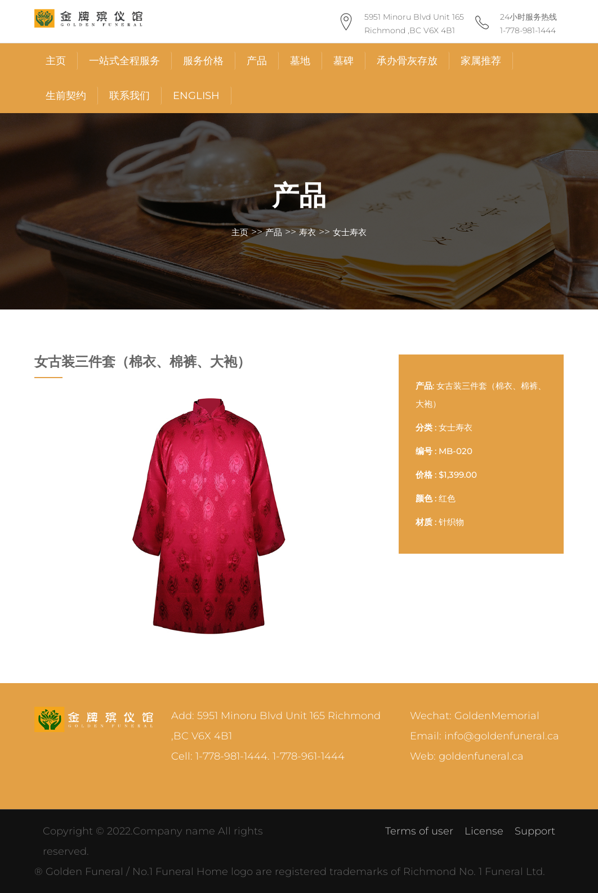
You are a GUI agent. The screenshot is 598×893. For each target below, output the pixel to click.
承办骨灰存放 (407, 61)
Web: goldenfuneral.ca (467, 756)
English (196, 95)
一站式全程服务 (124, 61)
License (484, 831)
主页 (56, 61)
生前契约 (66, 95)
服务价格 (203, 61)
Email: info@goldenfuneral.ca (484, 736)
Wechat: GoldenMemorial (474, 716)
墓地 (300, 61)
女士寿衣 (350, 232)
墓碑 (343, 61)
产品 (257, 61)
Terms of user (419, 831)
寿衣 (307, 232)
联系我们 (129, 95)
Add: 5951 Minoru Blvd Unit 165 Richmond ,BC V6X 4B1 (276, 726)
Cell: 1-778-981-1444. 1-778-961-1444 (258, 756)
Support (535, 831)
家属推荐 (481, 61)
